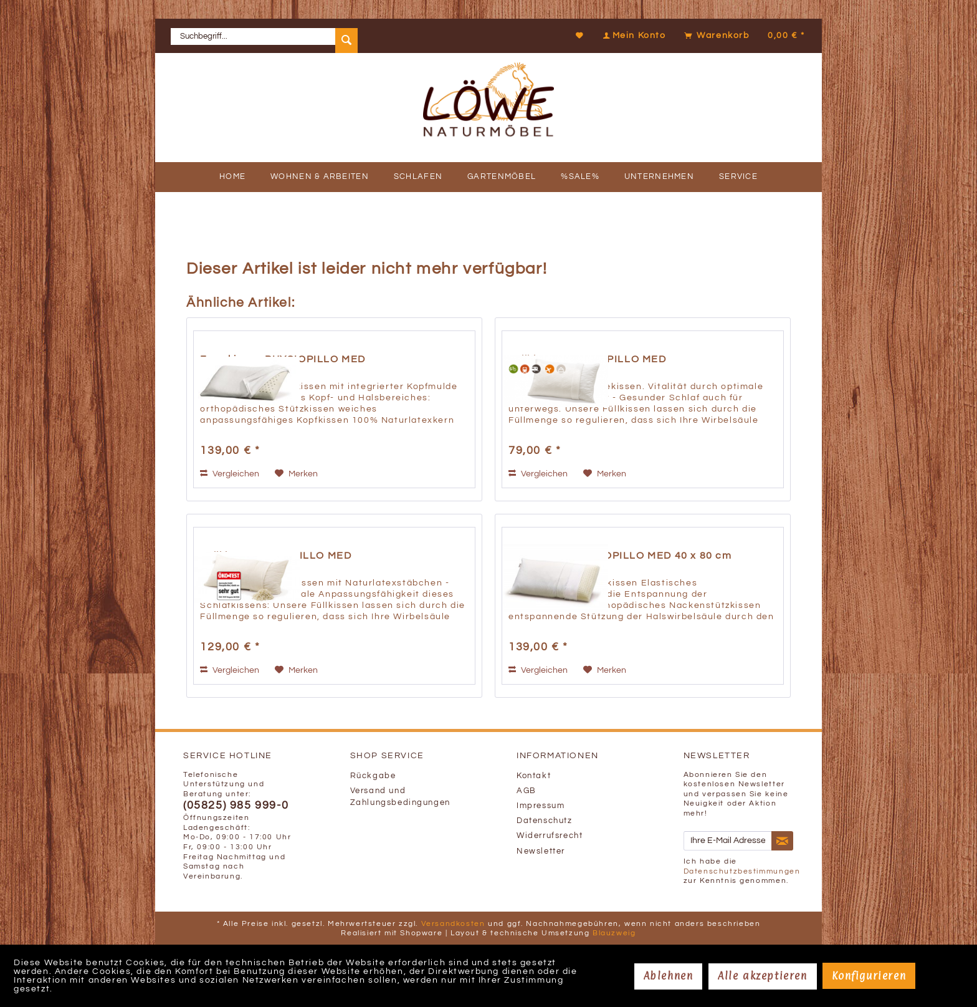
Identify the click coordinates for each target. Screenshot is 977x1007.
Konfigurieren (869, 976)
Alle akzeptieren (763, 976)
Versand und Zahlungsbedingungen (400, 797)
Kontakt (534, 776)
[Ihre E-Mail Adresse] (728, 840)
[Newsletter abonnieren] (782, 841)
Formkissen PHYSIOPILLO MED (283, 359)
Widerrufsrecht (550, 836)
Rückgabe (373, 776)
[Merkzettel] (580, 35)
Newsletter (541, 851)
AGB (526, 791)
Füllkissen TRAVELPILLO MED (587, 359)
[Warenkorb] (742, 35)
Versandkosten (453, 924)
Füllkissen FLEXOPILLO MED (275, 556)
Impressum (541, 806)
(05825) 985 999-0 (235, 805)
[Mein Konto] (632, 35)
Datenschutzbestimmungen (742, 871)
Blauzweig (614, 933)
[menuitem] (264, 36)
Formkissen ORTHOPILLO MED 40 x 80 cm (620, 556)
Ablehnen (668, 976)
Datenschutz (545, 821)
